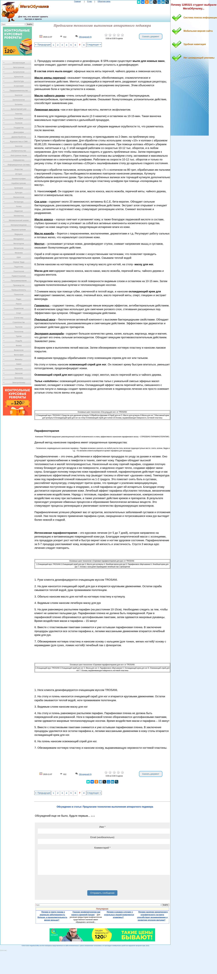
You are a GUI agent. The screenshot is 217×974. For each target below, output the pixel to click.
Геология (18, 123)
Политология (18, 271)
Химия (18, 364)
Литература (18, 202)
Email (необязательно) (102, 837)
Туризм (19, 336)
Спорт (18, 313)
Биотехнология (19, 100)
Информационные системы (19, 165)
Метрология (18, 248)
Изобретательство (18, 151)
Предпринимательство (19, 91)
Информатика (18, 160)
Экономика (18, 378)
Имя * (102, 827)
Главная (77, 1)
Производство (18, 285)
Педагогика (18, 267)
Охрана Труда (18, 262)
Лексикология (18, 197)
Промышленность (18, 290)
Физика (19, 346)
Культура (18, 193)
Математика (19, 216)
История (18, 174)
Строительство (19, 322)
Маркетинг (18, 211)
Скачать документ (150, 36)
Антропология (18, 72)
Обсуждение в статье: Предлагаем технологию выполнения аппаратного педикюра (105, 807)
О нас (89, 1)
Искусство (19, 169)
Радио (18, 299)
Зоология (18, 146)
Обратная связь (104, 1)
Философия (18, 355)
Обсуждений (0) (85, 37)
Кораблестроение (19, 183)
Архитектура (19, 81)
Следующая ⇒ (94, 44)
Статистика (18, 318)
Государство (19, 128)
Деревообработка (19, 137)
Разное (19, 304)
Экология (18, 373)
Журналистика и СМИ (18, 142)
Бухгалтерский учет (19, 109)
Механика (19, 253)
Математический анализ (19, 220)
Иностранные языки (19, 155)
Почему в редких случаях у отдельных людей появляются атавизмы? (119, 914)
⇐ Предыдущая (42, 44)
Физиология (18, 350)
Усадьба (18, 341)
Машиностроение (19, 230)
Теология (18, 327)
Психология (18, 295)
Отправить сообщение (102, 893)
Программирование (19, 281)
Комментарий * (102, 848)
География (18, 118)
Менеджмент (18, 239)
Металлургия (18, 244)
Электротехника (18, 383)
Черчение (19, 369)
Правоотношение (19, 276)
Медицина (18, 234)
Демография (19, 132)
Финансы (18, 359)
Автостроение (18, 67)
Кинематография (19, 179)
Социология (19, 308)
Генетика (18, 114)
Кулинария (18, 188)
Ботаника (18, 104)
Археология (18, 77)
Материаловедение (19, 225)
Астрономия (19, 86)
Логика (18, 206)
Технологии (18, 332)
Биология (18, 95)
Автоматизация (18, 63)
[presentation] (60, 883)
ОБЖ (19, 257)
